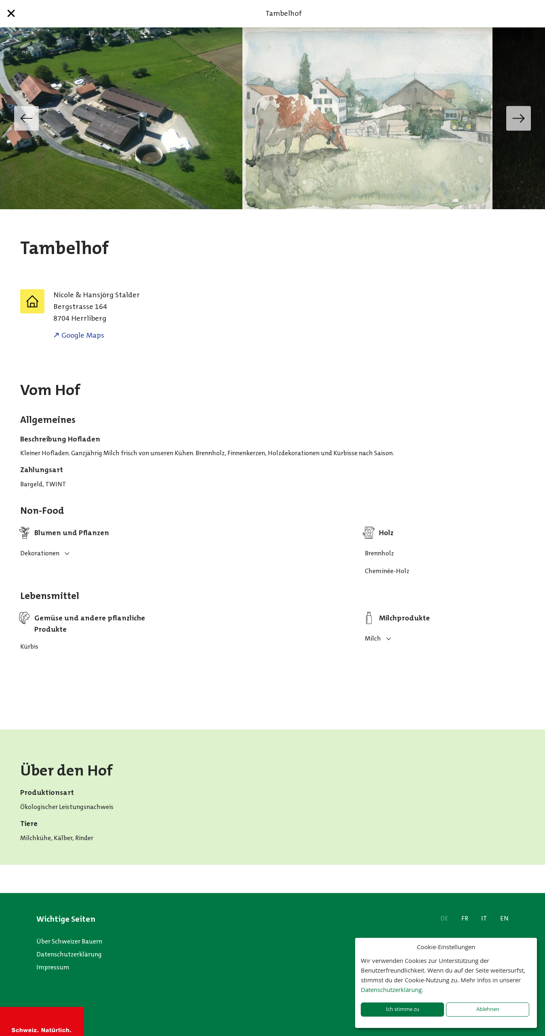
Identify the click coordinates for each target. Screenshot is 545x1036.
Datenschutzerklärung (69, 954)
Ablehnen (487, 1009)
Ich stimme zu (402, 1009)
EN (504, 918)
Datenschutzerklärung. (392, 990)
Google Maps (82, 335)
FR (464, 918)
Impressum (52, 967)
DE (444, 918)
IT (484, 918)
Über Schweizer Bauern (69, 941)
